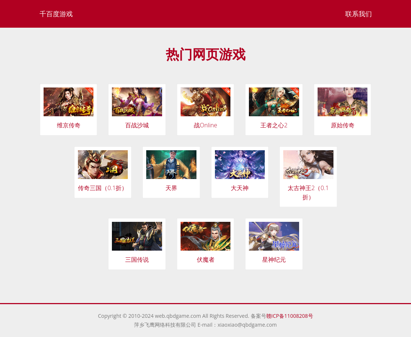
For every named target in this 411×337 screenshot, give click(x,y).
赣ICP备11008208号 (289, 315)
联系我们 (358, 13)
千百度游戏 (56, 13)
